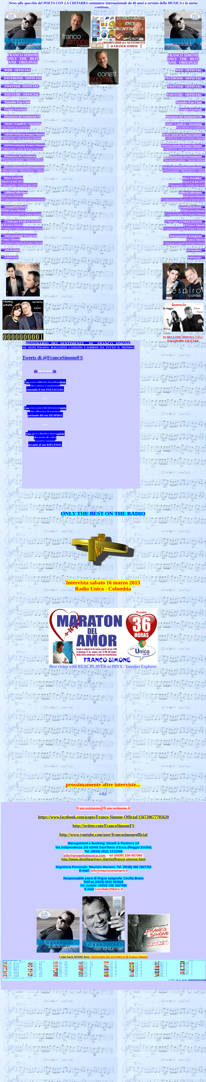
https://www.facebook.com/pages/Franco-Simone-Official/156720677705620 (103, 817)
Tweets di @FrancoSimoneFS (52, 357)
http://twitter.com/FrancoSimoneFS (103, 826)
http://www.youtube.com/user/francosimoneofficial (103, 834)
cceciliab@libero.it (109, 889)
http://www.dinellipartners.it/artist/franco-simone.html (103, 859)
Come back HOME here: (74, 956)
